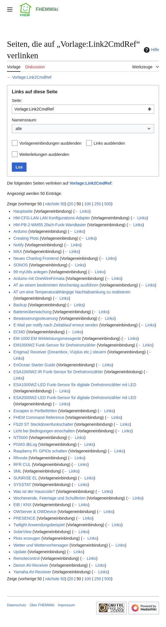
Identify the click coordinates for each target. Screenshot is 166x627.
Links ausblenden (109, 143)
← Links (82, 211)
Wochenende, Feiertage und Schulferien (49, 498)
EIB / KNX (22, 504)
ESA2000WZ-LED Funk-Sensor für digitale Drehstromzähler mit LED (74, 397)
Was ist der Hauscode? (34, 491)
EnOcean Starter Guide (34, 365)
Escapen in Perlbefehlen (35, 411)
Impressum (66, 605)
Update (19, 551)
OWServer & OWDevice (34, 511)
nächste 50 (55, 204)
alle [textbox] (19, 128)
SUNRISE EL (25, 478)
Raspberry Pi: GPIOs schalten (40, 451)
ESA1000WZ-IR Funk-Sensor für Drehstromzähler (58, 371)
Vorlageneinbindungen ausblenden (50, 143)
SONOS (20, 265)
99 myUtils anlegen (30, 272)
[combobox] (83, 109)
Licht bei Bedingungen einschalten (44, 431)
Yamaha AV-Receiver (32, 572)
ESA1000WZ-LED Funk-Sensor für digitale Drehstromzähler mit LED (74, 384)
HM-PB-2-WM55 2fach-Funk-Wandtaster (49, 224)
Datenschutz (16, 605)
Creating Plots (26, 238)
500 (107, 204)
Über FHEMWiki (42, 605)
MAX (17, 251)
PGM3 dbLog (25, 444)
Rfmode (20, 458)
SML (17, 471)
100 (87, 204)
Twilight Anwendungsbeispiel (39, 524)
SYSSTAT (22, 484)
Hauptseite (23, 211)
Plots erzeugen (26, 538)
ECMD (19, 332)
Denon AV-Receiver (30, 565)
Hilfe (150, 50)
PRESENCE (24, 518)
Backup (20, 305)
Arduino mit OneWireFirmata (38, 278)
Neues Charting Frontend (36, 258)
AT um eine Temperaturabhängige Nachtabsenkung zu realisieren (71, 292)
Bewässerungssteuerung (35, 318)
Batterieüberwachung (32, 311)
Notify (18, 245)
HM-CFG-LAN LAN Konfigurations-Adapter (51, 218)
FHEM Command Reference (38, 417)
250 (97, 204)
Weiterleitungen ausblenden (44, 154)
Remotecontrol (26, 558)
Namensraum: (24, 120)
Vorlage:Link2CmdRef (31, 77)
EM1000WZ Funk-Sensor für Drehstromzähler (54, 345)
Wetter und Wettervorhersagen (40, 545)
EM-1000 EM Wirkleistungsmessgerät (47, 338)
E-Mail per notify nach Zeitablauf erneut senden (55, 325)
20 (71, 204)
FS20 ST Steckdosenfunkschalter (43, 424)
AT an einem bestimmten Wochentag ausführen (55, 285)
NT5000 (20, 437)
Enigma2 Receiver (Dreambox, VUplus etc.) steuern (59, 352)
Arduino (20, 231)
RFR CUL (22, 464)
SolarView (22, 531)
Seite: (17, 100)
